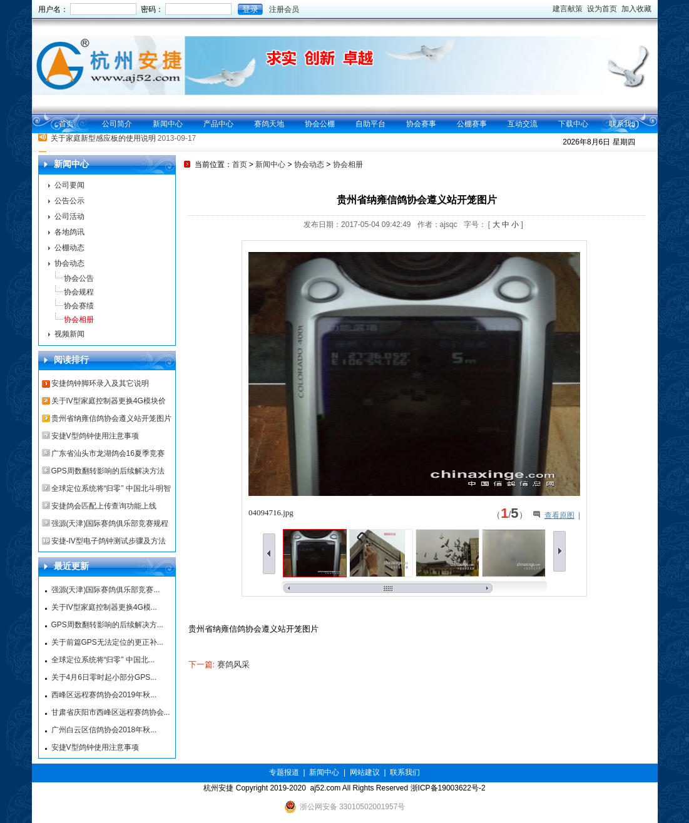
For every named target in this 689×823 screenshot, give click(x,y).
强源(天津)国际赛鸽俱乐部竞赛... (105, 589)
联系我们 (624, 123)
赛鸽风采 (233, 664)
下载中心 (573, 123)
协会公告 (79, 278)
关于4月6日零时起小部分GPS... (104, 677)
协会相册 (79, 319)
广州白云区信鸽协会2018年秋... (104, 729)
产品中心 (218, 123)
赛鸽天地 (269, 123)
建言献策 (568, 8)
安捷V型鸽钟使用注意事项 (95, 436)
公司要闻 (69, 185)
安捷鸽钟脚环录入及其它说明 (100, 383)
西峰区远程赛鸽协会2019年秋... (104, 694)
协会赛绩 (79, 305)
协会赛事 (421, 123)
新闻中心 (168, 123)
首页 (66, 123)
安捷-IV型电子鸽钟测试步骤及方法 (108, 541)
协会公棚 (320, 123)
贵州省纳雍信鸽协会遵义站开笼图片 (111, 418)
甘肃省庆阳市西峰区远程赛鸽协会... (110, 712)
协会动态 (69, 263)
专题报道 (284, 772)
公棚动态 (69, 247)
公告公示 (69, 200)
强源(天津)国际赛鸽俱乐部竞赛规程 (110, 523)
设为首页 (602, 8)
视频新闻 (69, 334)
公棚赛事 (472, 123)
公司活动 (69, 216)
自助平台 (370, 123)
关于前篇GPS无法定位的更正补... (107, 642)
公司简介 (117, 123)
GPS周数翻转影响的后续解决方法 (108, 471)
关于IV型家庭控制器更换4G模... (104, 607)
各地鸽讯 (69, 232)
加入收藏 (636, 8)
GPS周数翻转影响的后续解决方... (107, 624)
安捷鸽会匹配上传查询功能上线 (103, 506)
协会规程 (79, 292)
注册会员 (284, 9)
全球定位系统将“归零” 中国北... (103, 659)
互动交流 (523, 123)
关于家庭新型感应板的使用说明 (103, 143)
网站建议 (365, 772)
